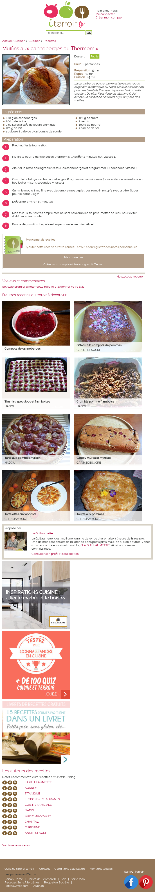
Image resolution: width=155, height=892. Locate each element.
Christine (32, 827)
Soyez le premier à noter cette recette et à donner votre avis (43, 286)
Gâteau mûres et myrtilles (93, 458)
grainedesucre (88, 350)
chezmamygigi (15, 519)
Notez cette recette (130, 276)
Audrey (31, 788)
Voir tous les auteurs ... (17, 845)
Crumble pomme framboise (95, 401)
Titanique (32, 793)
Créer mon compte (109, 17)
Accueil (7, 41)
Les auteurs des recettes (26, 771)
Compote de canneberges (22, 348)
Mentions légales (101, 868)
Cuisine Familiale (38, 804)
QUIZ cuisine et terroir (19, 868)
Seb (63, 879)
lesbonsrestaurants (42, 799)
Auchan (38, 885)
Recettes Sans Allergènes (21, 882)
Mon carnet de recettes (40, 239)
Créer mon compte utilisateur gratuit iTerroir (73, 264)
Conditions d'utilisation (69, 868)
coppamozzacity (38, 816)
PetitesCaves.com (16, 885)
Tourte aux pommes (90, 514)
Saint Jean (78, 879)
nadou (9, 406)
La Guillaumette (42, 533)
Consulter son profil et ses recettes (55, 553)
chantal (32, 821)
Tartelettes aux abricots (20, 514)
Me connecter (105, 14)
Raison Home (13, 879)
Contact (44, 868)
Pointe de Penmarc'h (42, 879)
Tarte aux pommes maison (22, 458)
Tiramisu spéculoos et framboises (27, 401)
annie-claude (36, 833)
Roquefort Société (56, 882)
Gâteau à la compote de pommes (98, 345)
